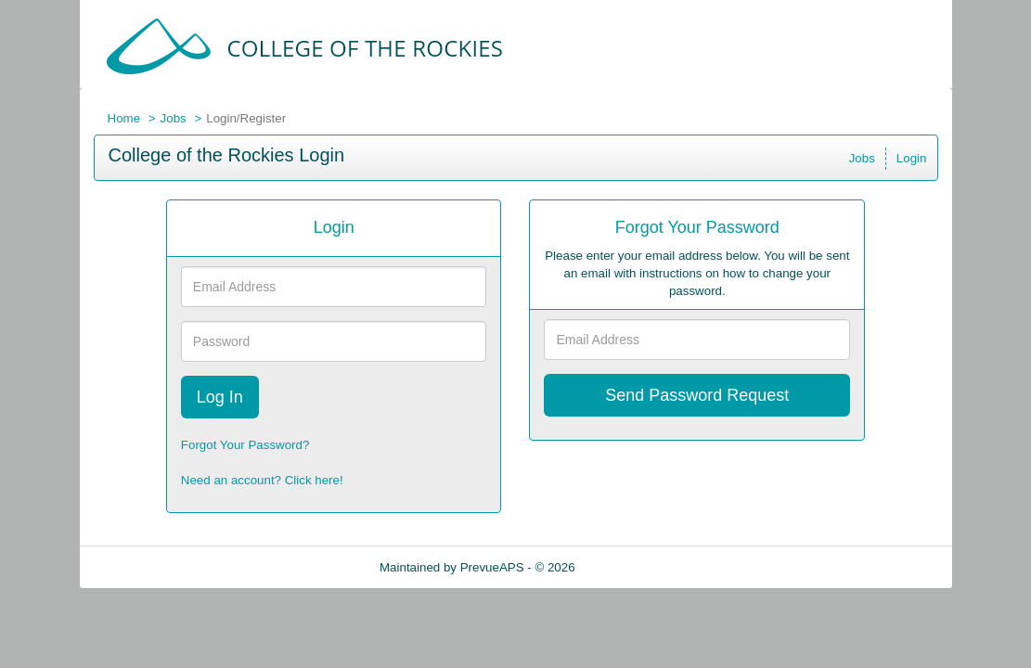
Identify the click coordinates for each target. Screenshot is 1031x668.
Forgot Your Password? (245, 445)
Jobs (174, 118)
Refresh (629, 567)
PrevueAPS (492, 567)
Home (124, 118)
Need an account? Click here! (262, 480)
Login (911, 158)
